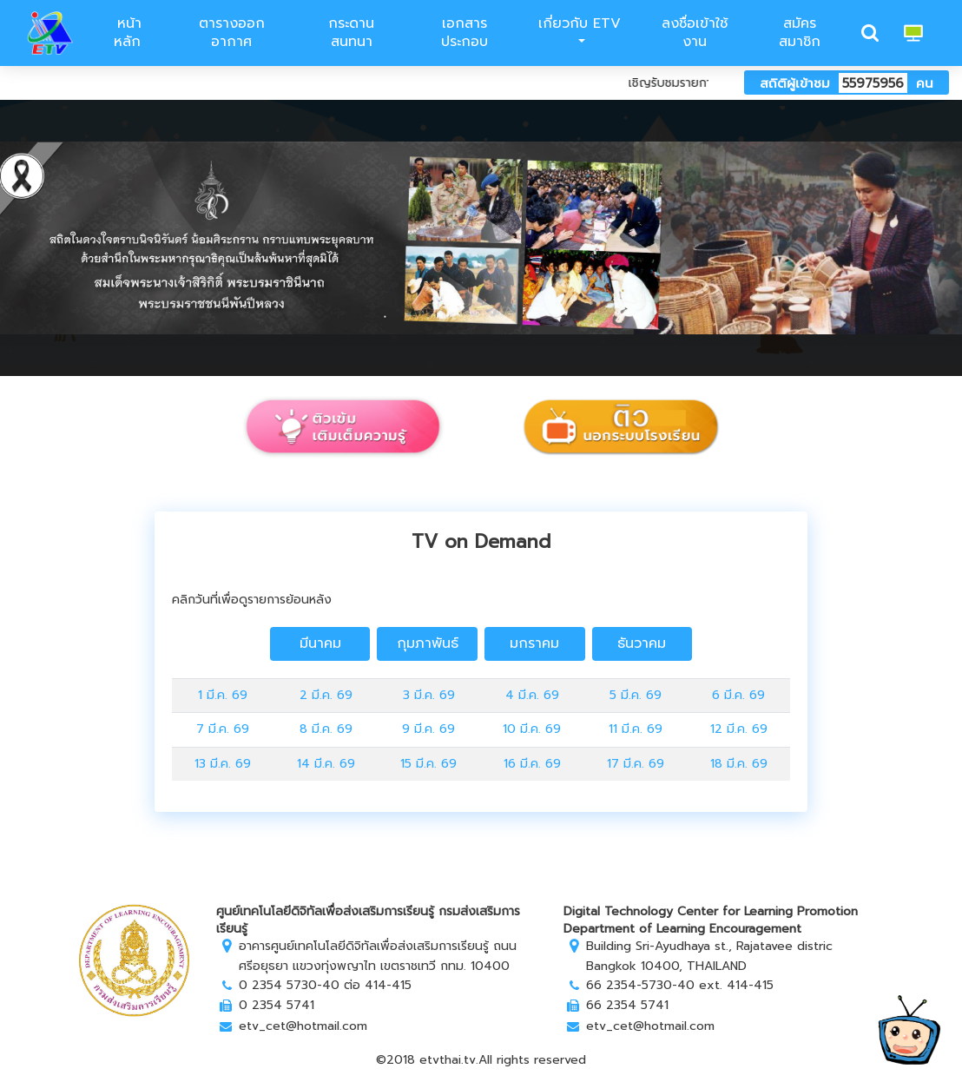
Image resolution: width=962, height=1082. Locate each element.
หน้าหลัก (127, 32)
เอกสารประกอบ (464, 32)
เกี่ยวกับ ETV (579, 23)
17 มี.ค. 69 (635, 764)
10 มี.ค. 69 (532, 729)
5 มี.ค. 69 (635, 695)
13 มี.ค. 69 (222, 764)
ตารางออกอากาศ (232, 32)
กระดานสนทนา (351, 32)
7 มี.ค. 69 (222, 729)
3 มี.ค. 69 (429, 695)
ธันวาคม (641, 643)
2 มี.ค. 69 (326, 695)
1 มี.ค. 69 (222, 695)
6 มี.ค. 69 (738, 695)
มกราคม (534, 643)
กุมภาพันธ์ (427, 643)
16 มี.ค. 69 (532, 764)
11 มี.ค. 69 (635, 729)
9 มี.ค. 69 (428, 729)
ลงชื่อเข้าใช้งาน (695, 32)
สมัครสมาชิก (799, 32)
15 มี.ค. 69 (428, 764)
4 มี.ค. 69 (532, 695)
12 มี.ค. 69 (739, 729)
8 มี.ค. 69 (326, 729)
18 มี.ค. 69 (739, 764)
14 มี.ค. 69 (326, 764)
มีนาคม (320, 643)
